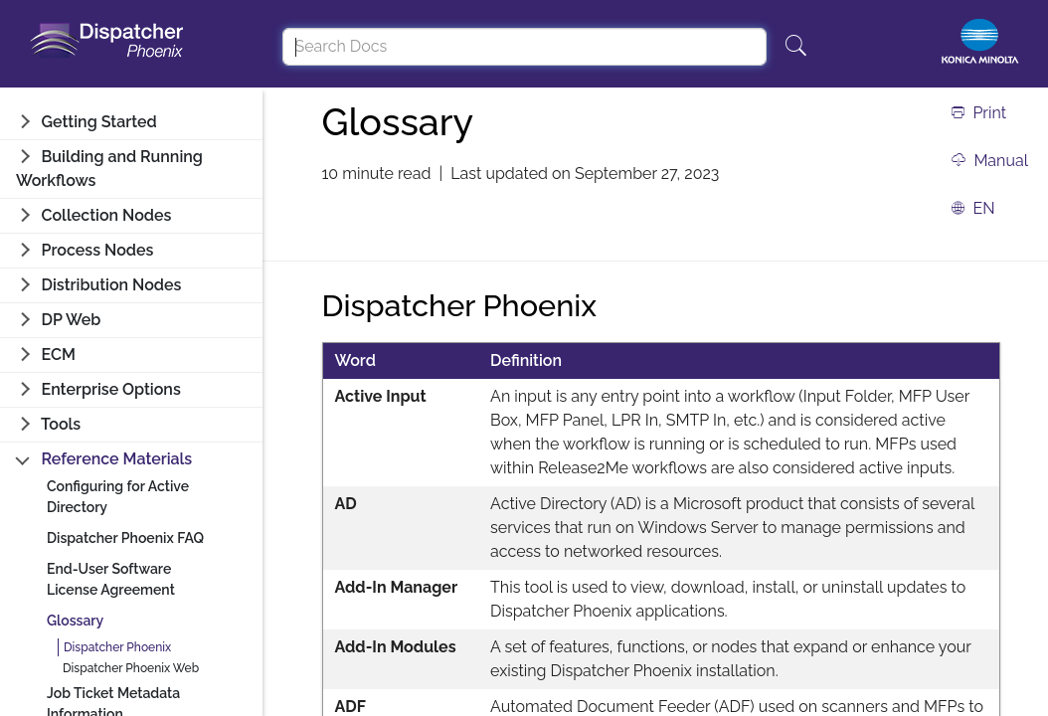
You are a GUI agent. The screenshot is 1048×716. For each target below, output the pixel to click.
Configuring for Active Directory (118, 496)
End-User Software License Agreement (111, 579)
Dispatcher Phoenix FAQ (125, 538)
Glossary (75, 620)
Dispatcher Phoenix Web (131, 668)
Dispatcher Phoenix (117, 647)
